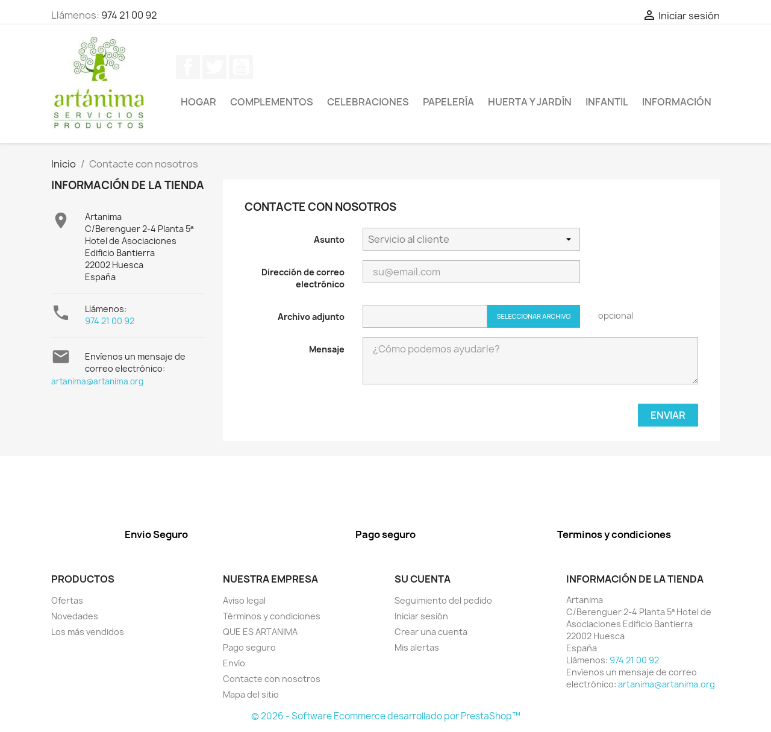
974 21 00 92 (129, 15)
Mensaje (327, 349)
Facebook (188, 67)
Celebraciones (368, 101)
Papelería (448, 101)
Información (676, 101)
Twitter (214, 67)
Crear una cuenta (431, 631)
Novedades (74, 616)
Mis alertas (417, 647)
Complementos (271, 101)
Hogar (198, 101)
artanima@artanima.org (97, 381)
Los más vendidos (87, 631)
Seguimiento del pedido (443, 600)
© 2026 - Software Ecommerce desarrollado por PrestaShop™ (385, 716)
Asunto (329, 239)
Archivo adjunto (311, 316)
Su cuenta (423, 579)
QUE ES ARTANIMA (260, 631)
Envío (234, 663)
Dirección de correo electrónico (303, 278)
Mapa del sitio (251, 694)
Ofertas (67, 600)
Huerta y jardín (530, 101)
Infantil (606, 101)
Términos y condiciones (271, 616)
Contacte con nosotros (271, 678)
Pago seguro (249, 647)
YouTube (241, 67)
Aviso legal (244, 600)
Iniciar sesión (421, 616)
